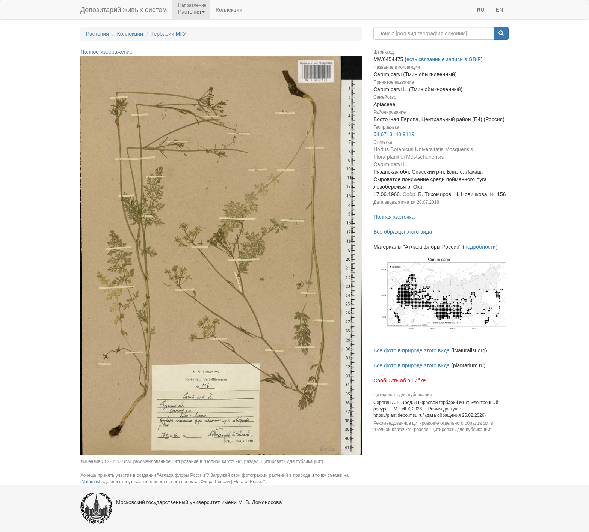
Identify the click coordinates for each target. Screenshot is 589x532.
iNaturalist (90, 481)
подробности (480, 247)
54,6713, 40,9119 (393, 134)
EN (499, 10)
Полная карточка (394, 217)
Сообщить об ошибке (399, 380)
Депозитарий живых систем (123, 10)
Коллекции (229, 10)
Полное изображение (106, 52)
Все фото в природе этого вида (411, 350)
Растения (97, 34)
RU (480, 10)
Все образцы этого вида (402, 232)
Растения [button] (191, 12)
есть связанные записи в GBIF (443, 59)
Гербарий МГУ (168, 34)
